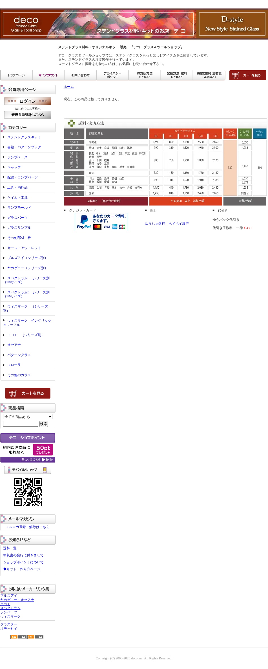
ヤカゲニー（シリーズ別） (27, 268)
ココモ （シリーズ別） (26, 335)
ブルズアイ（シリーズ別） (27, 258)
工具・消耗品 (17, 187)
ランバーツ (8, 612)
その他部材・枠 (19, 238)
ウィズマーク (10, 616)
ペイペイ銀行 (179, 224)
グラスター (8, 624)
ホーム (69, 87)
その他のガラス (19, 375)
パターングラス (19, 355)
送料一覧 (10, 548)
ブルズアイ (8, 596)
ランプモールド (19, 208)
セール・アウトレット (24, 248)
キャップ (14, 167)
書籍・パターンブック (24, 147)
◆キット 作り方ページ (21, 569)
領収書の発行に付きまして (23, 555)
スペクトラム (10, 608)
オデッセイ (8, 629)
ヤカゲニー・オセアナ (17, 600)
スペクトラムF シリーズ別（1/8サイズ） (26, 280)
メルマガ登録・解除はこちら (28, 527)
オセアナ (14, 345)
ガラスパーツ (17, 218)
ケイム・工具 (17, 198)
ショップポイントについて (23, 562)
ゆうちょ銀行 (155, 224)
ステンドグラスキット (24, 137)
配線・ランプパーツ (22, 177)
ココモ (5, 604)
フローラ (14, 365)
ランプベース (17, 157)
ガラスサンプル (19, 228)
